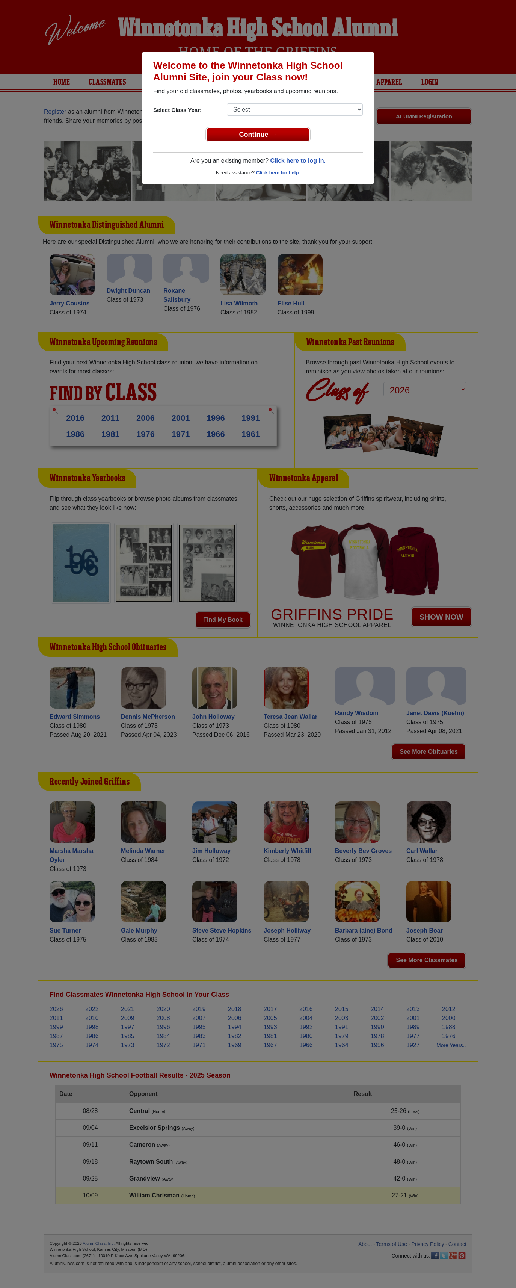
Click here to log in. (298, 160)
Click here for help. (278, 172)
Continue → (258, 134)
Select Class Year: (177, 110)
